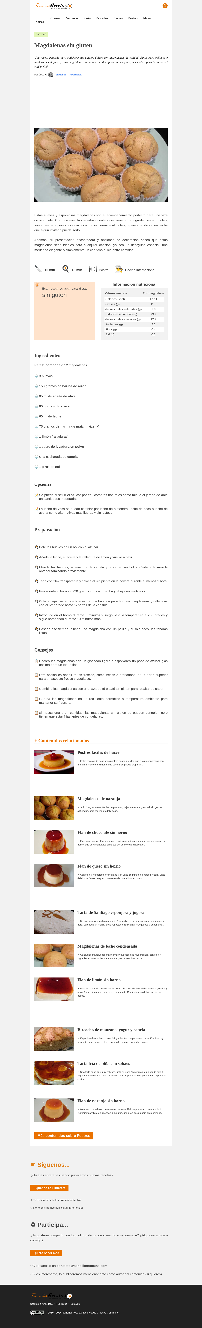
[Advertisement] (101, 101)
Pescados (102, 18)
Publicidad (61, 1304)
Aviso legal (47, 1304)
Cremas (55, 18)
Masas (147, 18)
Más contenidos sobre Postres (64, 1136)
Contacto (75, 1304)
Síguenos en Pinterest (49, 1188)
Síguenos (57, 74)
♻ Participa (74, 74)
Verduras (72, 18)
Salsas (40, 21)
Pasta (87, 18)
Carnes (118, 18)
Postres (133, 18)
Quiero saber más (46, 1253)
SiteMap (34, 1304)
